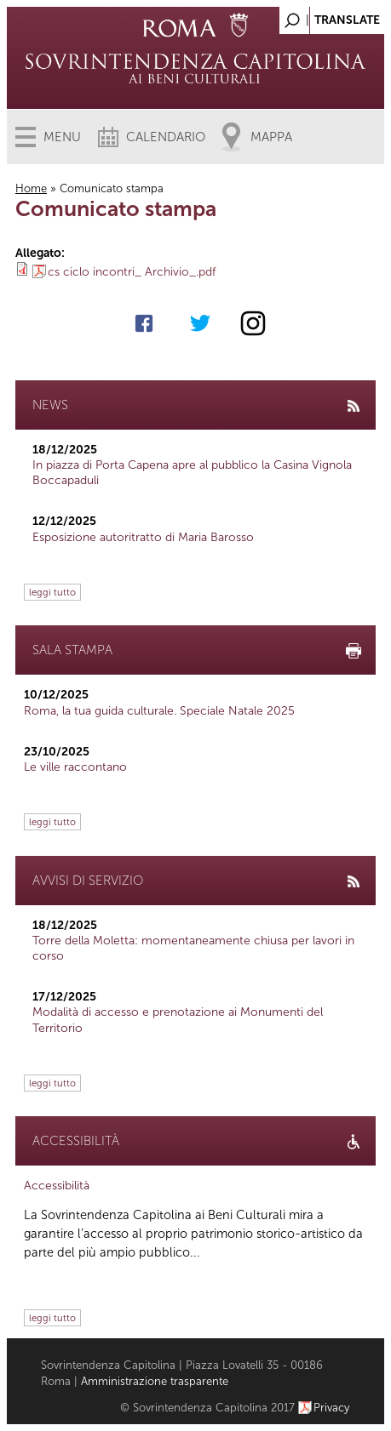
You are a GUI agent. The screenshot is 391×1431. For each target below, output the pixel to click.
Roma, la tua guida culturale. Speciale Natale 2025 (159, 711)
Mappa (271, 137)
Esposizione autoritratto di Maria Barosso (143, 537)
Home (31, 188)
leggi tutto (52, 592)
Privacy (331, 1407)
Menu (62, 137)
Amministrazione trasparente (154, 1381)
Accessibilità (56, 1185)
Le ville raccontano (75, 767)
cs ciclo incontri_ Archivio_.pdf (132, 272)
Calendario (165, 137)
